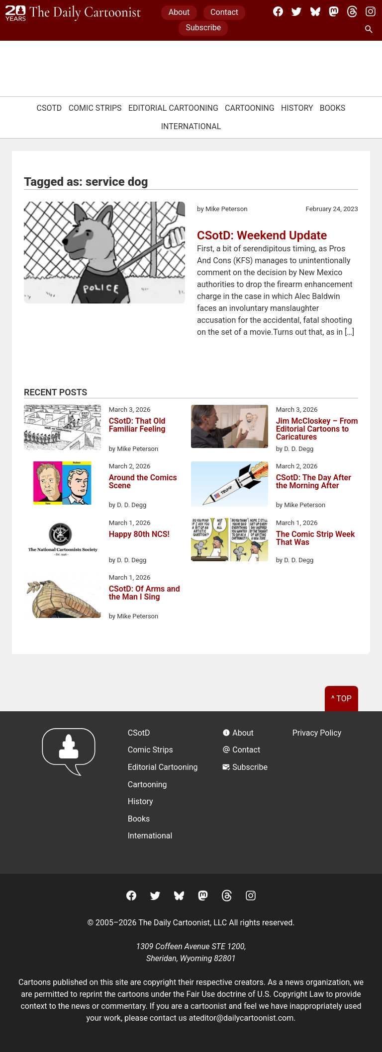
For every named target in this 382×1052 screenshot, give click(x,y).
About (179, 12)
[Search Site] (371, 30)
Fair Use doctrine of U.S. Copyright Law (255, 994)
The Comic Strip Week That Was (315, 538)
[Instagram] (371, 11)
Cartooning (250, 108)
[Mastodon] (334, 11)
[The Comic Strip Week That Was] (229, 541)
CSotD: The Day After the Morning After (313, 482)
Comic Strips (95, 108)
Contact (224, 12)
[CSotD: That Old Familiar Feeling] (62, 429)
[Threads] (352, 11)
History (297, 108)
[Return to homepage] (72, 792)
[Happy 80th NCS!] (62, 541)
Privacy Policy (317, 733)
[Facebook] (278, 11)
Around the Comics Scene (143, 482)
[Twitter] (296, 11)
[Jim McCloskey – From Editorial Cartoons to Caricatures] (229, 428)
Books (333, 108)
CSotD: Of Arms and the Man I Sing (144, 593)
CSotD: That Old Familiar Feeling (137, 425)
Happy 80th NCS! (139, 534)
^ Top (341, 698)
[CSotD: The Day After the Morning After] (229, 485)
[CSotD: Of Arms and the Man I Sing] (62, 597)
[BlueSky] (315, 11)
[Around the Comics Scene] (62, 484)
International (191, 126)
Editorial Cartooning (173, 108)
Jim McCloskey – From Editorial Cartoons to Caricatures (317, 429)
